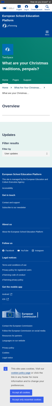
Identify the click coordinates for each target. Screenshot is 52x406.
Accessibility (7, 188)
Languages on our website (13, 341)
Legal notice (7, 358)
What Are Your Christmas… (27, 87)
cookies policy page (21, 373)
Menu (47, 33)
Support (27, 80)
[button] (19, 7)
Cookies (5, 353)
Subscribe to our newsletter (14, 207)
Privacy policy (8, 348)
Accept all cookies (21, 392)
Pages (16, 80)
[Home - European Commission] (22, 313)
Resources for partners (12, 336)
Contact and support (11, 202)
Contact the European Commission (17, 326)
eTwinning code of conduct (13, 275)
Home (5, 80)
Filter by (6, 149)
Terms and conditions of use (14, 265)
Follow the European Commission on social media (23, 331)
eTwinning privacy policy (12, 280)
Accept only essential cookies (26, 399)
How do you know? (40, 2)
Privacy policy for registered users (16, 270)
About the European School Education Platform (22, 232)
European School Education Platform (21, 174)
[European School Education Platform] (8, 7)
